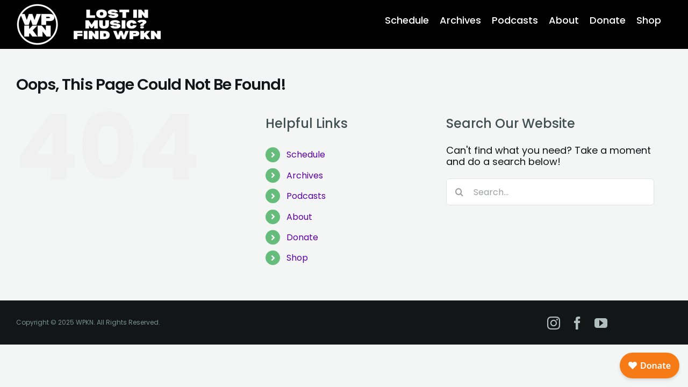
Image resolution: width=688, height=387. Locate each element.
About (299, 217)
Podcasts (306, 196)
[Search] (459, 191)
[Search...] (550, 191)
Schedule (305, 154)
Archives (304, 175)
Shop (297, 258)
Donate (302, 237)
